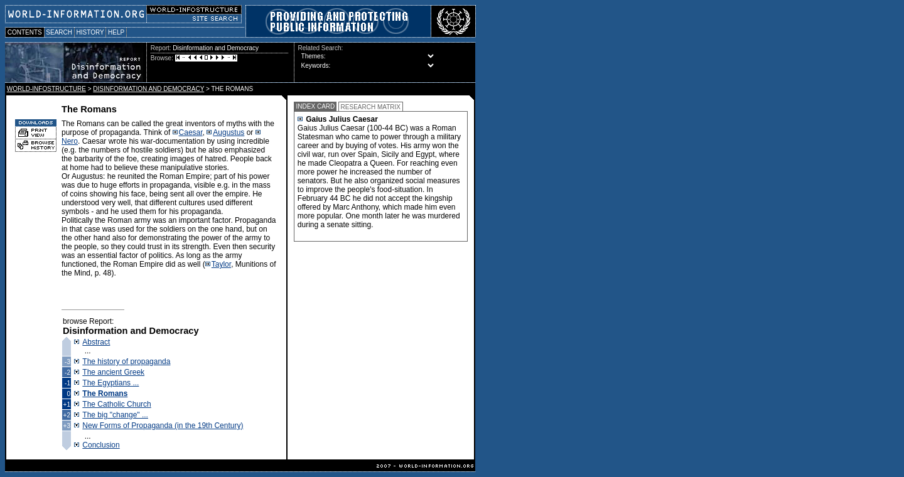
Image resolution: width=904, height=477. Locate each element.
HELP (116, 32)
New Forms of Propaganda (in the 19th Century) (162, 425)
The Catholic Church (116, 404)
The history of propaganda (126, 361)
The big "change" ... (115, 414)
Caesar (191, 132)
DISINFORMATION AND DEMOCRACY (148, 88)
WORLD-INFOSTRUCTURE (46, 88)
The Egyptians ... (110, 382)
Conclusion (100, 445)
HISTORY (90, 32)
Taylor (221, 264)
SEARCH (59, 32)
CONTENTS (25, 32)
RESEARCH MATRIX (371, 107)
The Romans (104, 393)
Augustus (228, 132)
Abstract (96, 342)
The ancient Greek (113, 372)
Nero (70, 141)
